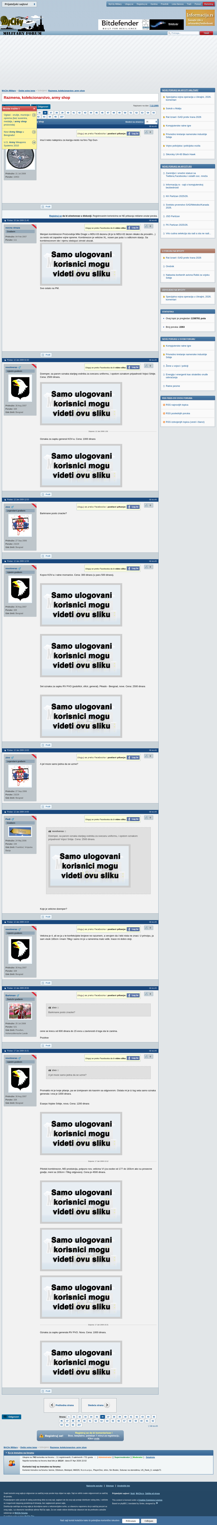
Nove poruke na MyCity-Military (180, 329)
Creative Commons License (150, 1500)
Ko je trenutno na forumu (21, 1453)
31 (74, 1417)
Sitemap (110, 1486)
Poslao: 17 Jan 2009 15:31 (18, 1051)
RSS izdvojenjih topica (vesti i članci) (185, 317)
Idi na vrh (154, 1426)
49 (119, 113)
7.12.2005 (154, 106)
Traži (189, 4)
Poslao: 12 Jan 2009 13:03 (18, 750)
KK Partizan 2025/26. (177, 435)
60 (141, 1421)
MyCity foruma (21, 1513)
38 (57, 113)
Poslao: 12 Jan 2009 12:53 (18, 500)
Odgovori (43, 106)
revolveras (11, 367)
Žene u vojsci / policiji (177, 260)
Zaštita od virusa (152, 1493)
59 (136, 1421)
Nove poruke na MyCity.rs (177, 405)
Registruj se (142, 4)
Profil (48, 207)
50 (125, 113)
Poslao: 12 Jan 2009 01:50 (18, 360)
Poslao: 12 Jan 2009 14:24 (18, 922)
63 (44, 117)
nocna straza (12, 227)
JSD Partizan (173, 455)
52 (136, 113)
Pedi (7, 819)
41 (74, 113)
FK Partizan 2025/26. (177, 463)
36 (45, 113)
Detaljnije (150, 1457)
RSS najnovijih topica (177, 299)
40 (68, 113)
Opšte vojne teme (26, 91)
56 (119, 1421)
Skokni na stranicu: (134, 122)
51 (131, 113)
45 (97, 113)
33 (85, 1417)
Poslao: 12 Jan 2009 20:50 (18, 988)
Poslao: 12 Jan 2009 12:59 (18, 561)
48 (114, 113)
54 (148, 113)
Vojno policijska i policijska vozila (183, 384)
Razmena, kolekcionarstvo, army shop (66, 91)
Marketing (208, 4)
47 (108, 113)
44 (91, 113)
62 (38, 117)
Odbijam (149, 1521)
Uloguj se (129, 4)
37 (51, 113)
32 (80, 1417)
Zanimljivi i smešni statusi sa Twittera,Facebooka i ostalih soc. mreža (187, 413)
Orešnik (170, 161)
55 (154, 113)
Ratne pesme (173, 281)
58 (130, 1421)
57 (124, 1421)
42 (79, 113)
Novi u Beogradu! (14, 133)
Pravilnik (164, 4)
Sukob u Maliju (173, 347)
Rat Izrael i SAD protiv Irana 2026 (183, 152)
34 (91, 1417)
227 (62, 117)
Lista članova (177, 4)
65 (55, 117)
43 (85, 113)
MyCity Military (115, 4)
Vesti (132, 1493)
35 (39, 113)
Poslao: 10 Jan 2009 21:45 (18, 220)
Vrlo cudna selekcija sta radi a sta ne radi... (188, 472)
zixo (7, 507)
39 (62, 113)
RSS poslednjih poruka (178, 308)
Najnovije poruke (94, 1486)
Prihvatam (131, 1521)
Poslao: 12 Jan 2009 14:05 (18, 812)
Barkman (10, 995)
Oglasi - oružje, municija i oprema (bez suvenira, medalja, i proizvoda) (17, 119)
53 (142, 113)
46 (102, 113)
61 (147, 1421)
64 (50, 117)
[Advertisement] (108, 64)
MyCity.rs (140, 1493)
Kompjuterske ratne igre (178, 240)
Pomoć (198, 4)
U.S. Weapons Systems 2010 (15, 144)
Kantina (154, 4)
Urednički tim (123, 1486)
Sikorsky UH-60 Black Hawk (180, 393)
